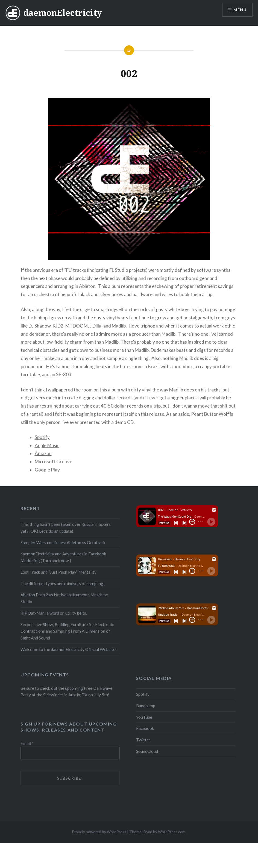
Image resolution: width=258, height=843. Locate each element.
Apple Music (47, 445)
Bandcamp (145, 705)
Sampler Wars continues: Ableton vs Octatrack (62, 542)
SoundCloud (147, 751)
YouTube (144, 717)
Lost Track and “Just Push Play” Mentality (58, 572)
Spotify (42, 437)
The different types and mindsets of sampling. (62, 583)
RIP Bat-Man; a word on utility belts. (53, 613)
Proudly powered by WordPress (99, 831)
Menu (240, 9)
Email (27, 743)
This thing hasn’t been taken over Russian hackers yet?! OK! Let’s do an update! (65, 527)
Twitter (143, 739)
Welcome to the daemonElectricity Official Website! (68, 649)
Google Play (47, 470)
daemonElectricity (63, 12)
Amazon (43, 453)
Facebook (145, 728)
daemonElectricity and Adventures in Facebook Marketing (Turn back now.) (63, 557)
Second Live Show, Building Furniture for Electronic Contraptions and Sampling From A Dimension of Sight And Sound (67, 631)
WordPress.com (171, 831)
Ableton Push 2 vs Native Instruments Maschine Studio (64, 598)
